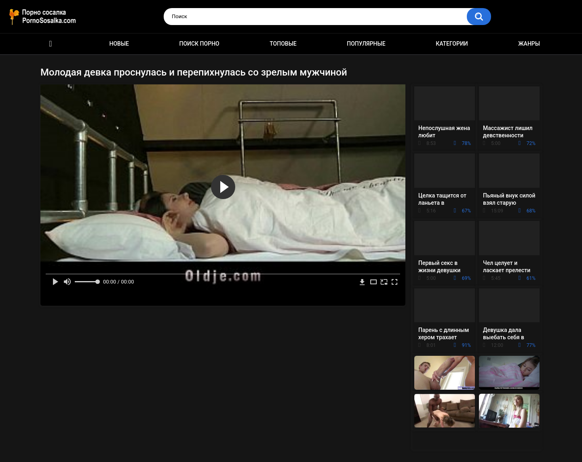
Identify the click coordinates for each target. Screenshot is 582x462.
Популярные (366, 43)
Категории (452, 43)
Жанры (529, 43)
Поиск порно (199, 43)
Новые (119, 43)
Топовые (283, 43)
